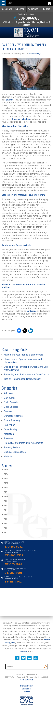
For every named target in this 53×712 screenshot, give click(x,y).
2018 (4, 505)
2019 (4, 500)
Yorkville (23, 651)
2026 (5, 469)
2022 (5, 487)
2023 (5, 482)
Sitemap (26, 692)
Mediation (9, 434)
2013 (4, 527)
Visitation (8, 456)
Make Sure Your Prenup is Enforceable (23, 355)
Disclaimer (26, 689)
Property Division (12, 447)
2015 (4, 518)
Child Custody (34, 54)
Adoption (8, 393)
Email (20, 9)
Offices (33, 9)
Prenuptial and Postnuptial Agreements (23, 443)
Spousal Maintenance (15, 452)
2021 (4, 491)
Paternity (8, 438)
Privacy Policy (26, 686)
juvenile (9, 100)
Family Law (9, 425)
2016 (4, 514)
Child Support (11, 407)
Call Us (6, 9)
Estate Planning (12, 420)
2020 (5, 496)
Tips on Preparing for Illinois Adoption (22, 379)
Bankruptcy (9, 398)
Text (48, 9)
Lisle (13, 643)
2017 (4, 509)
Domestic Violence (13, 416)
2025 (5, 473)
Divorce (8, 411)
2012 (4, 532)
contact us (31, 311)
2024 (5, 478)
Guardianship (10, 429)
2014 (4, 523)
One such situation (21, 119)
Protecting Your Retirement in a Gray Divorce (26, 374)
